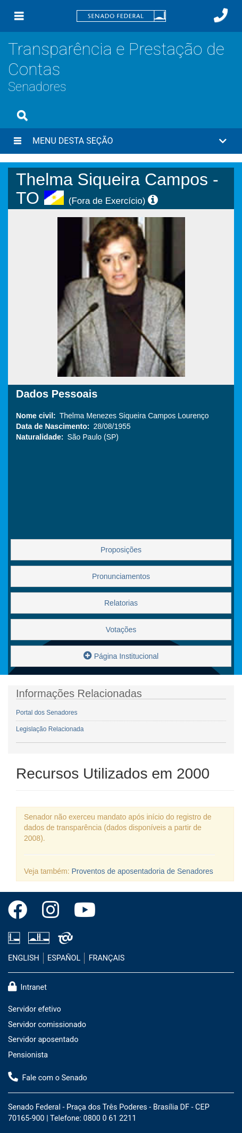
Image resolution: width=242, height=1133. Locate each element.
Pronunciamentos (121, 576)
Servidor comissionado (47, 1024)
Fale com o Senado (47, 1077)
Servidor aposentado (43, 1039)
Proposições (121, 549)
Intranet (27, 986)
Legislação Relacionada (50, 729)
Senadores (37, 86)
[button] (121, 141)
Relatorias (121, 603)
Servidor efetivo (34, 1009)
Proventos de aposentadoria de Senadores (142, 871)
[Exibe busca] (22, 115)
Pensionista (28, 1055)
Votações (121, 629)
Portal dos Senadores (46, 712)
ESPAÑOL (63, 958)
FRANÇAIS (107, 958)
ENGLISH (23, 958)
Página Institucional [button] (121, 655)
